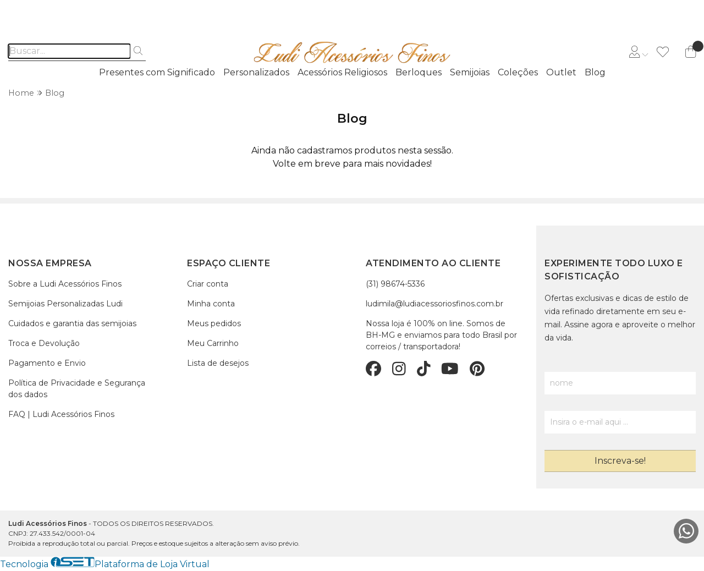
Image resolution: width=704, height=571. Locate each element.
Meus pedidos (214, 323)
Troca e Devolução (44, 343)
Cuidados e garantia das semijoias (72, 323)
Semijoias (470, 72)
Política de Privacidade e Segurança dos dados (76, 388)
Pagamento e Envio (47, 363)
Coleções (518, 72)
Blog (595, 72)
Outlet (561, 72)
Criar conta (207, 284)
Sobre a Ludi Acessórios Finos (65, 284)
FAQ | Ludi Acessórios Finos (61, 414)
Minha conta (211, 304)
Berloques (418, 72)
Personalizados (256, 72)
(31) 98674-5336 (395, 284)
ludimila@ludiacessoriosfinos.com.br (434, 304)
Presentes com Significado (157, 72)
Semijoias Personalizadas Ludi (65, 304)
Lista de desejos (218, 363)
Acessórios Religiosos (342, 72)
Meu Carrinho (213, 343)
